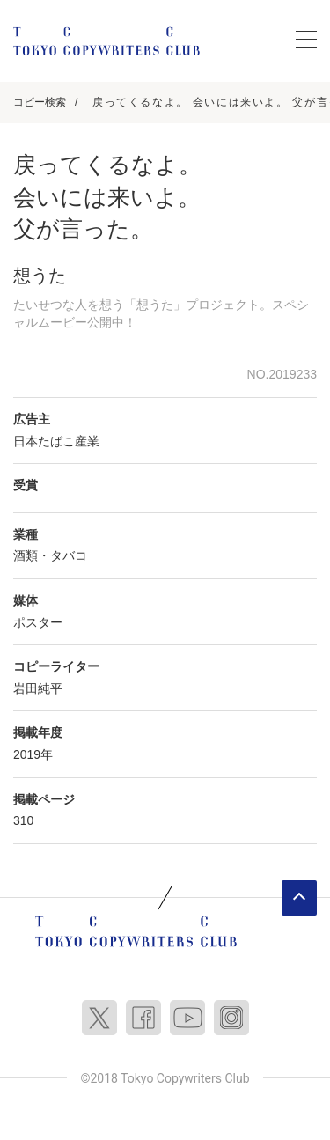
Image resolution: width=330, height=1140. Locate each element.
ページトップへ (299, 898)
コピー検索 (39, 102)
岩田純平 (37, 688)
